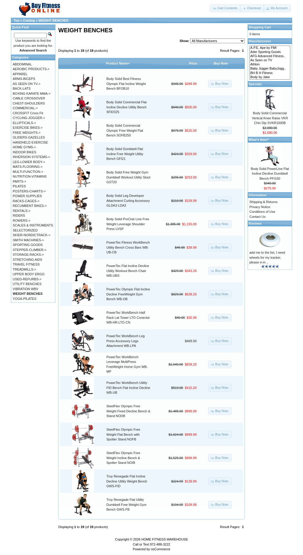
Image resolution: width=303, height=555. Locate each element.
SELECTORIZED (25, 230)
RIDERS (19, 215)
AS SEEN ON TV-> (27, 84)
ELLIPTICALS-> (24, 123)
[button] (225, 8)
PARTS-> (19, 181)
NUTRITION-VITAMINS (30, 176)
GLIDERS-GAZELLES (29, 137)
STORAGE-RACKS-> (28, 254)
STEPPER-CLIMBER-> (29, 250)
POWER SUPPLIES (27, 196)
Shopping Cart (260, 27)
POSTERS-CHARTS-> (29, 191)
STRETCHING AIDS (27, 259)
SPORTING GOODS (28, 245)
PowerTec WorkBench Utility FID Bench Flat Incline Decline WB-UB (128, 387)
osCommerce (160, 549)
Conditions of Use (262, 211)
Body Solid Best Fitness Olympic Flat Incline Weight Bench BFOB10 (126, 83)
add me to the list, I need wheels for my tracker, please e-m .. (267, 257)
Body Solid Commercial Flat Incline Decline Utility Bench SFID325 (127, 107)
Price (193, 63)
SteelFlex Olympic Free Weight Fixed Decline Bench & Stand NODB (128, 411)
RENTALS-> (21, 211)
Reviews (255, 223)
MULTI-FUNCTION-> (28, 171)
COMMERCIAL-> (25, 108)
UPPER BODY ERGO (28, 274)
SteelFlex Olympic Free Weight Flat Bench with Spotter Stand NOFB (123, 434)
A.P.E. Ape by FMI (270, 48)
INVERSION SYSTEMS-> (31, 157)
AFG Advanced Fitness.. (270, 56)
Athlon (270, 64)
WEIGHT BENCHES (53, 20)
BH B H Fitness (270, 73)
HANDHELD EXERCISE (30, 142)
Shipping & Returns (263, 202)
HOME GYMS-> (24, 147)
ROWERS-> (21, 220)
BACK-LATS (21, 88)
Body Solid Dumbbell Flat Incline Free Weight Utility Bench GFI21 (125, 153)
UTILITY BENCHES (27, 284)
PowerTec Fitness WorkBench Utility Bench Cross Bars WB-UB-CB (128, 247)
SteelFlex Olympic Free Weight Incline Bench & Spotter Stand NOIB (123, 457)
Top (16, 20)
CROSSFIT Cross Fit (28, 113)
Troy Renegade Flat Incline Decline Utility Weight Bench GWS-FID (127, 481)
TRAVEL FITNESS (26, 264)
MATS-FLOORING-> (28, 166)
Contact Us (257, 216)
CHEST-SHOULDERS (29, 103)
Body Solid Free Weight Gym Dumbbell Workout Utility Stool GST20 (128, 177)
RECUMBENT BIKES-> (30, 205)
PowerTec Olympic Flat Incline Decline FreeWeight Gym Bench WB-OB (128, 294)
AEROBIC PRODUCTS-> (31, 69)
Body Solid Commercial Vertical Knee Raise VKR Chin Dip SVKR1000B (270, 118)
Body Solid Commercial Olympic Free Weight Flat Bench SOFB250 (125, 130)
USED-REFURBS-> (27, 279)
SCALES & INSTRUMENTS (33, 225)
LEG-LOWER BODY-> (29, 162)
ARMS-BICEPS (24, 79)
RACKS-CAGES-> (26, 201)
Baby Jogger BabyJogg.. (270, 69)
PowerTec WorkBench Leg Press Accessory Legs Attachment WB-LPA (126, 341)
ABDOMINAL (22, 64)
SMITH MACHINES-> (28, 240)
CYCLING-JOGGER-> (29, 118)
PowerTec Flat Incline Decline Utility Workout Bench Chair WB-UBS (128, 270)
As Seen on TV (270, 60)
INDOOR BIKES (24, 152)
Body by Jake (270, 77)
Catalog (29, 20)
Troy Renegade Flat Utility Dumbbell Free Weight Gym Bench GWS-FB (127, 504)
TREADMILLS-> (24, 269)
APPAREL (20, 74)
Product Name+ (118, 63)
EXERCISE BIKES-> (28, 127)
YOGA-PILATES (24, 298)
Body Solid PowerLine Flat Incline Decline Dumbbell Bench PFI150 (270, 173)
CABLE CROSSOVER (29, 98)
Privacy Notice (259, 207)
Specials (255, 84)
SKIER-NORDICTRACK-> (31, 235)
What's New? (259, 139)
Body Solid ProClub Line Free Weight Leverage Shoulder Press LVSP (128, 224)
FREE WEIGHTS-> (27, 132)
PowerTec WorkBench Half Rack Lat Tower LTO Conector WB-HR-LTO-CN (128, 317)
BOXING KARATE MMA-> (32, 93)
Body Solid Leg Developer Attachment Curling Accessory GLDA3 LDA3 (128, 200)
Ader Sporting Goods (270, 52)
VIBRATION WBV (25, 289)
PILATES (19, 186)
